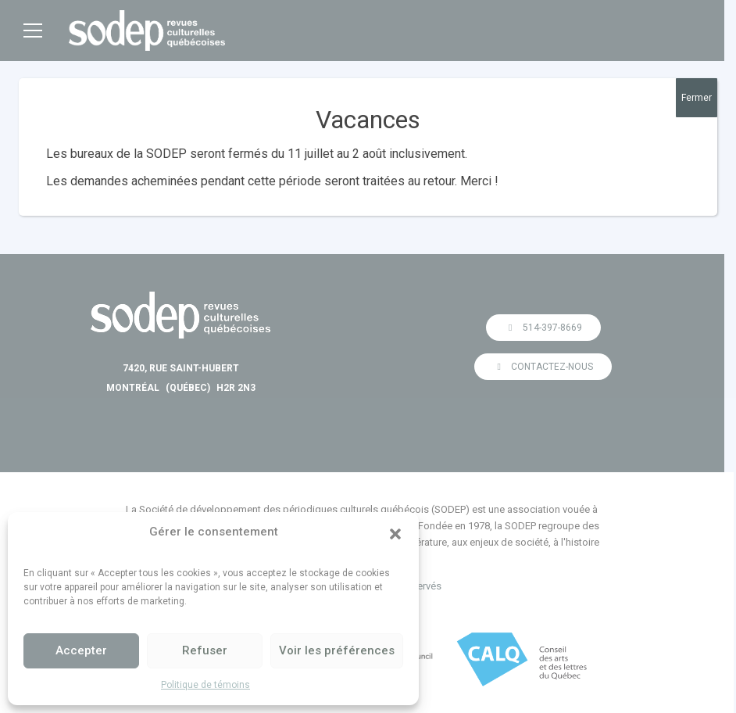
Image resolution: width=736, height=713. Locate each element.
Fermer (696, 97)
